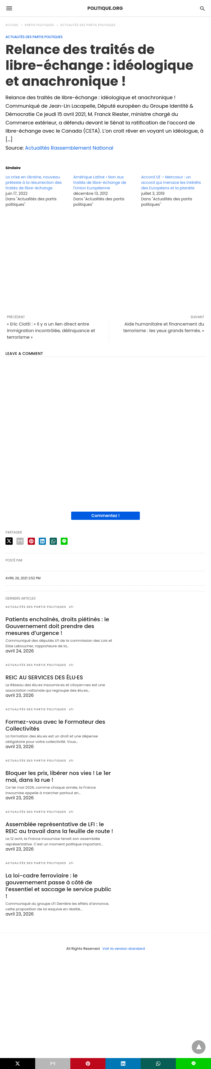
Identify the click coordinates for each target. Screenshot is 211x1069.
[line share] (64, 541)
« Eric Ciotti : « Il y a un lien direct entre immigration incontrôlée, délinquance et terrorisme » (51, 330)
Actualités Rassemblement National (69, 147)
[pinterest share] (31, 541)
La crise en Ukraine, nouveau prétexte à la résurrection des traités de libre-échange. (33, 182)
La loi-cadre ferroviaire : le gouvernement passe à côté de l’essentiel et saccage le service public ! (58, 886)
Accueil (12, 25)
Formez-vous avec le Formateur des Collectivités (55, 725)
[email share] (20, 541)
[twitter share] (9, 541)
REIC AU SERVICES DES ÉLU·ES (44, 677)
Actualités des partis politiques (88, 25)
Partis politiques (39, 25)
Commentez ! (105, 515)
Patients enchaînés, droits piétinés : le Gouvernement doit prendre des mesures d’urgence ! (57, 626)
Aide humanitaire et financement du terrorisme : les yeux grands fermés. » (163, 327)
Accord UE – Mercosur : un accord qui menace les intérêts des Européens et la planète (171, 182)
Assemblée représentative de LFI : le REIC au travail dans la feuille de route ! (59, 827)
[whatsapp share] (53, 541)
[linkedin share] (42, 541)
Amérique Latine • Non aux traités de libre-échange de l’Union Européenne (99, 182)
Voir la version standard (123, 948)
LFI (71, 607)
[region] (105, 261)
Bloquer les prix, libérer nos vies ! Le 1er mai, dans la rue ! (58, 776)
